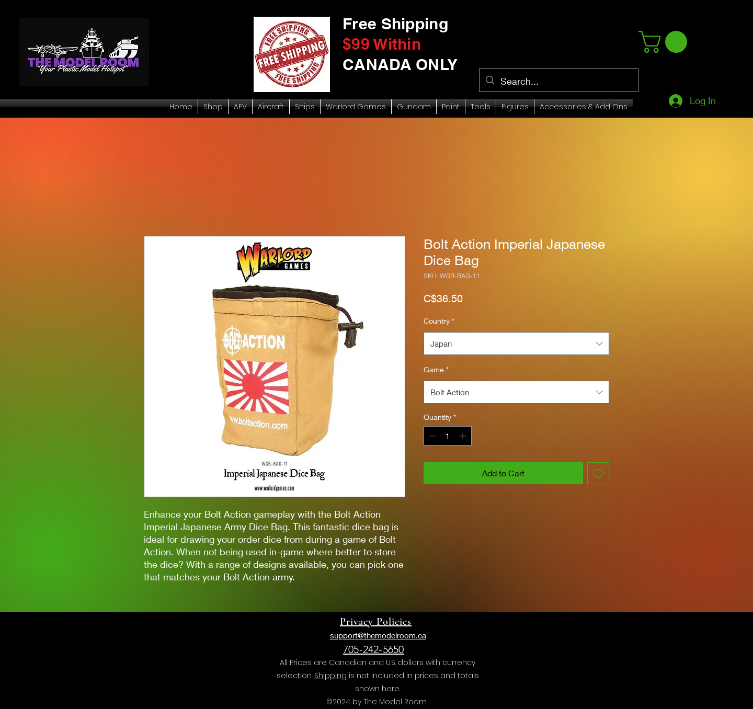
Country (439, 320)
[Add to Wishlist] (598, 473)
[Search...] (558, 81)
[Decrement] (431, 436)
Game (436, 369)
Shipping (330, 675)
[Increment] (463, 436)
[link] (665, 42)
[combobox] (516, 343)
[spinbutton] (447, 436)
